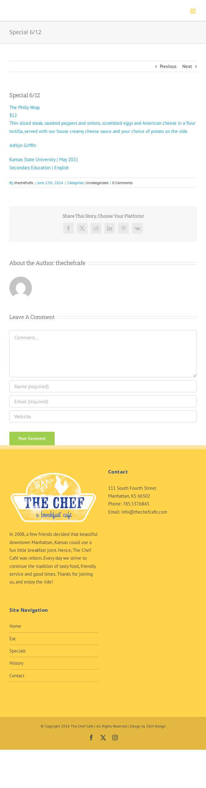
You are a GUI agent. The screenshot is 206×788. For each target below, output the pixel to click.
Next (187, 66)
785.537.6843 (136, 504)
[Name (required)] (103, 386)
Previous (168, 66)
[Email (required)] (103, 401)
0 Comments (122, 182)
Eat (12, 639)
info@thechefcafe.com (144, 512)
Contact (16, 676)
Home (15, 626)
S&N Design (156, 726)
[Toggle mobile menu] (193, 11)
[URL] (103, 416)
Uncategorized (97, 182)
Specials (17, 651)
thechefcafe (23, 182)
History (16, 663)
